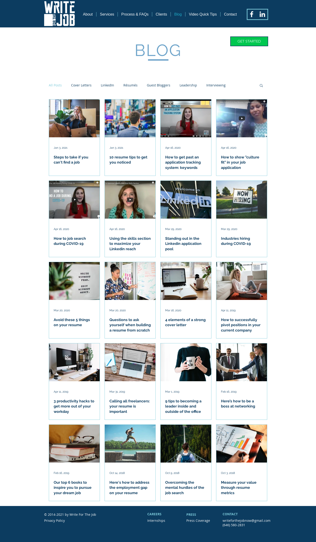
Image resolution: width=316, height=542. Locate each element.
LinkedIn (107, 85)
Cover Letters (81, 85)
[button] (261, 85)
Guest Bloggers (158, 85)
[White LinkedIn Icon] (262, 14)
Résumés (130, 85)
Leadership (188, 85)
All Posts (55, 85)
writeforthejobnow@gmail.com (246, 520)
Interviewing (216, 85)
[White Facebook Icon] (252, 14)
